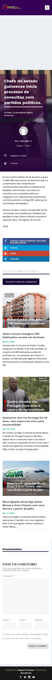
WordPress (26, 673)
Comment (8, 576)
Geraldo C (26, 141)
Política (14, 163)
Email (23, 620)
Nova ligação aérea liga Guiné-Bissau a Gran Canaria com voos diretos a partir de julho (24, 505)
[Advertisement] (26, 43)
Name (6, 620)
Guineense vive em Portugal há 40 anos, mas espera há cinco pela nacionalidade (25, 421)
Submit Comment (38, 646)
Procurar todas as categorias (21, 281)
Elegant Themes (26, 670)
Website (39, 620)
